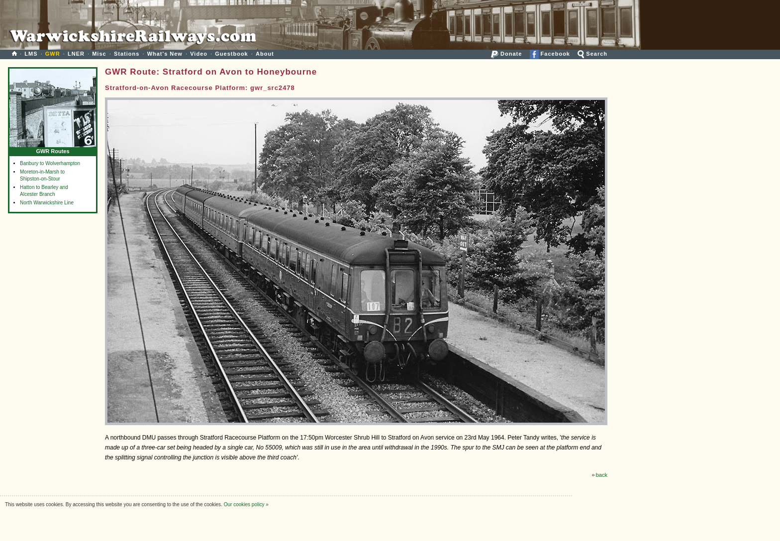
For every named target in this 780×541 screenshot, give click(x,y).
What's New (165, 54)
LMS (30, 54)
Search (592, 54)
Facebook (550, 54)
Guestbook (231, 54)
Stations (126, 54)
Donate (506, 54)
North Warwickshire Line (47, 202)
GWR (52, 54)
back (599, 475)
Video (198, 54)
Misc (99, 54)
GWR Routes (53, 149)
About (265, 54)
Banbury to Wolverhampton (50, 163)
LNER (76, 54)
